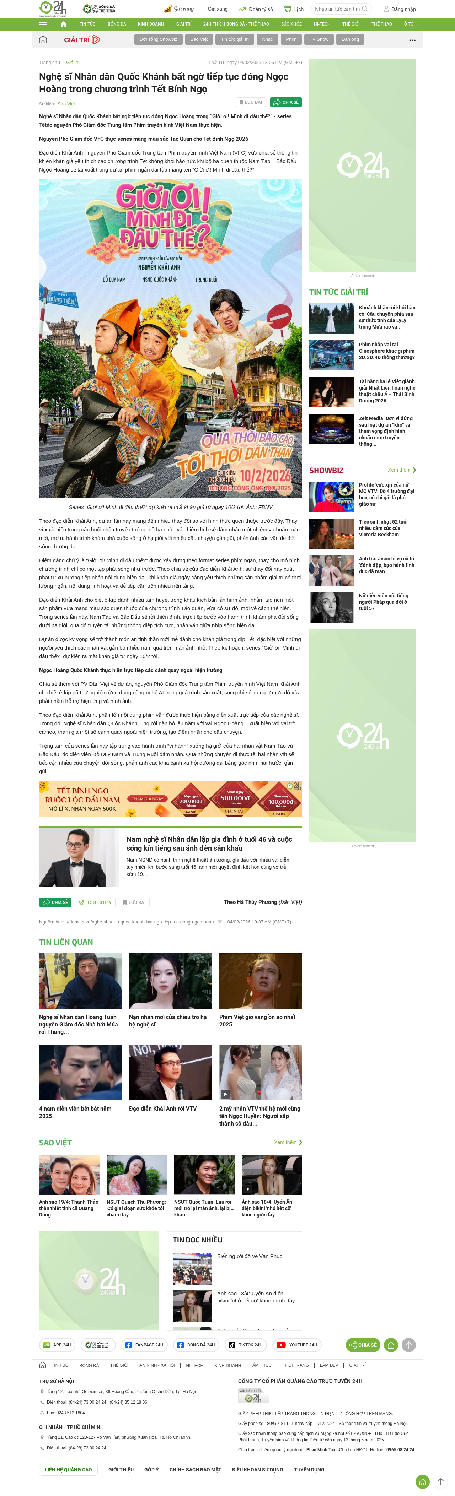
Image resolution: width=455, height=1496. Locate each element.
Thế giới (350, 24)
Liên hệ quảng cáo (68, 1470)
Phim (291, 39)
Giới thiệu (121, 1470)
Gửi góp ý (95, 902)
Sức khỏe (291, 24)
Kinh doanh (151, 24)
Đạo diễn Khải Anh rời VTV (163, 1108)
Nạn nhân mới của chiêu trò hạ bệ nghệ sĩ (168, 1021)
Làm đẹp (329, 1365)
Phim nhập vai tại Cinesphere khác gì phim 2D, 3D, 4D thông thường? (387, 351)
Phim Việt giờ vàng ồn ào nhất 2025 (257, 1021)
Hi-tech (322, 24)
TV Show (319, 39)
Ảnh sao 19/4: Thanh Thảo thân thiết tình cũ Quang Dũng (68, 1208)
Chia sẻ (291, 102)
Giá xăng (218, 9)
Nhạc (267, 39)
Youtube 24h (297, 1345)
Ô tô (408, 24)
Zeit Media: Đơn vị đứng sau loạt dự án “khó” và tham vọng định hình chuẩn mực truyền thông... (386, 431)
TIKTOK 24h (246, 1345)
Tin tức (88, 24)
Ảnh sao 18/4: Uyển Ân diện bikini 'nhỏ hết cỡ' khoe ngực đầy (267, 1208)
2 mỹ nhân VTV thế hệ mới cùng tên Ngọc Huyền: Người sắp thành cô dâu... (259, 1116)
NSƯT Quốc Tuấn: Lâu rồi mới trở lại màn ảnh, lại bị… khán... (204, 1208)
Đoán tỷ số (256, 8)
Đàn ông (350, 39)
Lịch (294, 8)
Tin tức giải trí (235, 39)
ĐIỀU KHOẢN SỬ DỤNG (257, 1470)
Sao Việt (199, 39)
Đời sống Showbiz (158, 39)
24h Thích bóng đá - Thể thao (236, 24)
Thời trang (296, 1365)
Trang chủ (49, 62)
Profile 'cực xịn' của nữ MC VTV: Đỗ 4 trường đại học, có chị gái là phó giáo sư (386, 494)
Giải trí (183, 24)
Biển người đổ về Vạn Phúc (249, 1256)
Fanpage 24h (144, 1345)
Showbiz (326, 470)
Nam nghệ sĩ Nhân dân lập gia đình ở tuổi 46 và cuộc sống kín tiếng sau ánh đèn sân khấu (209, 843)
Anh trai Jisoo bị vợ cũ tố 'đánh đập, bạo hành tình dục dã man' (386, 565)
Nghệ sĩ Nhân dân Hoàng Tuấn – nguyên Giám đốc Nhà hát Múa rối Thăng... (80, 1024)
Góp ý (151, 1470)
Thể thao (381, 24)
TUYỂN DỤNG (309, 1470)
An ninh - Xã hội (157, 1365)
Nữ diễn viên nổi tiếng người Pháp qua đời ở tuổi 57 (383, 602)
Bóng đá (117, 24)
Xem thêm (285, 1142)
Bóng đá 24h (196, 1345)
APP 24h (57, 1345)
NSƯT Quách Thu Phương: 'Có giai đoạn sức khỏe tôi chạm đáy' (136, 1208)
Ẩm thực (262, 1365)
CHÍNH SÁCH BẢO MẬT (195, 1470)
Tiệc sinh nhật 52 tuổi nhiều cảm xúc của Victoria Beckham (383, 528)
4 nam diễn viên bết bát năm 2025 (75, 1112)
